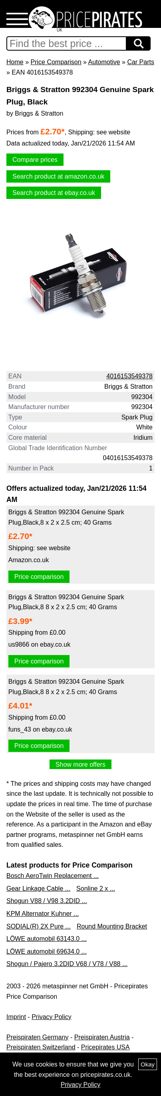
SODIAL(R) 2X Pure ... (38, 926)
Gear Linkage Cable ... (38, 888)
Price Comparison (55, 62)
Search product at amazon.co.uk (58, 176)
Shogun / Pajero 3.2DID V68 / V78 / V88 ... (66, 963)
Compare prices (35, 159)
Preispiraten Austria (102, 1037)
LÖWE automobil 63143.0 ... (46, 938)
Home (15, 62)
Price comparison (39, 576)
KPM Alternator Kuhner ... (42, 913)
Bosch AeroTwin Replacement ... (52, 875)
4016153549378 (129, 376)
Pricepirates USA (105, 1047)
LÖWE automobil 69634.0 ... (46, 951)
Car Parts (140, 62)
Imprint (16, 1016)
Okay (148, 1064)
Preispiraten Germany (37, 1037)
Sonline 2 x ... (95, 888)
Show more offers (80, 764)
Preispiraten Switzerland (41, 1047)
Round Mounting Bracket (112, 926)
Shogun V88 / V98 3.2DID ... (46, 900)
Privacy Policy (52, 1016)
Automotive (104, 62)
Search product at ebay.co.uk (53, 192)
